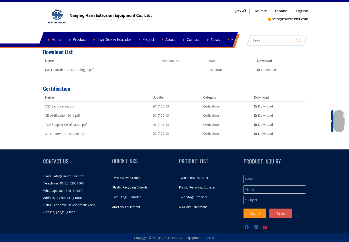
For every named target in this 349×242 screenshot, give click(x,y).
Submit (255, 213)
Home (57, 39)
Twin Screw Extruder (114, 39)
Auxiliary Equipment (126, 207)
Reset (281, 213)
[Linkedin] (256, 227)
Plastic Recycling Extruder (130, 187)
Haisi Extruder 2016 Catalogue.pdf (69, 70)
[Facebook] (247, 227)
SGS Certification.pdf (59, 106)
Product (79, 39)
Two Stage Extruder (126, 197)
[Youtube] (265, 227)
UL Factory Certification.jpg (64, 134)
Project (148, 39)
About (170, 39)
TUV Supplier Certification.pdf (66, 124)
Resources (240, 39)
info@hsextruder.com (68, 176)
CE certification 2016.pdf (62, 115)
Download (266, 70)
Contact (193, 39)
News (215, 39)
